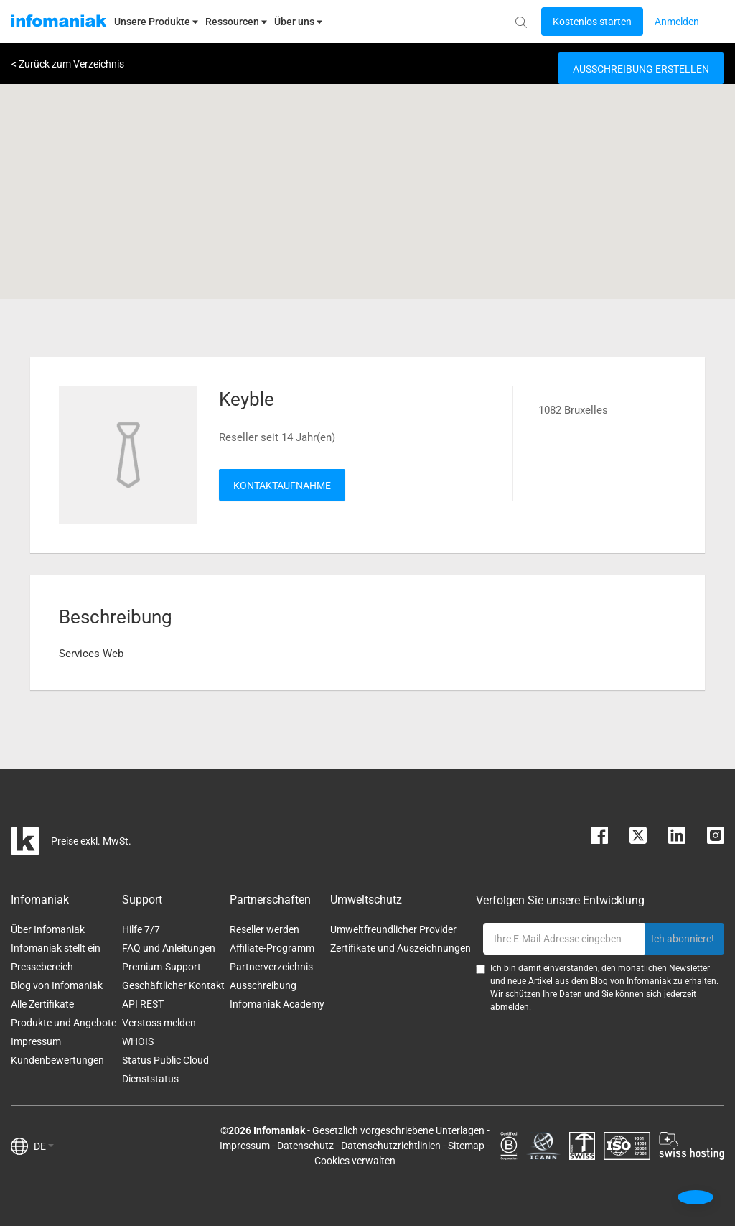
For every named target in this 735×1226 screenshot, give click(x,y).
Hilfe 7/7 (141, 929)
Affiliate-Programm (272, 948)
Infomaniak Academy (277, 1004)
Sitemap (466, 1145)
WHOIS (138, 1041)
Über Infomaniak (48, 929)
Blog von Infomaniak (57, 985)
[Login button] (592, 21)
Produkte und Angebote (63, 1022)
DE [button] (44, 1146)
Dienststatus (150, 1079)
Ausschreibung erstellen (641, 69)
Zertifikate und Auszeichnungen (400, 948)
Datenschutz (305, 1145)
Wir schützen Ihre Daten (537, 994)
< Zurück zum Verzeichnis (67, 64)
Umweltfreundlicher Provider (393, 929)
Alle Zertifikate (42, 1004)
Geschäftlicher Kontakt (173, 985)
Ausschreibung (263, 985)
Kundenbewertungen (57, 1060)
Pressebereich (42, 966)
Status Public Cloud (165, 1060)
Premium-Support (161, 966)
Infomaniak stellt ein (55, 948)
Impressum (36, 1041)
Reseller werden (264, 929)
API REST (143, 1004)
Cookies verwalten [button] (354, 1160)
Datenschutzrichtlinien (391, 1145)
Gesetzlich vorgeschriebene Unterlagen (398, 1130)
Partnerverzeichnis (271, 966)
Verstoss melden (159, 1022)
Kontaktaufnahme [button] (282, 485)
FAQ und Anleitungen (168, 948)
